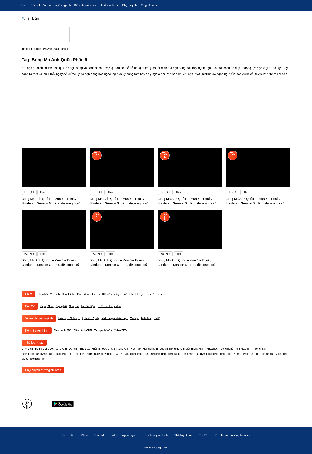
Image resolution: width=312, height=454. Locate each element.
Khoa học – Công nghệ (219, 348)
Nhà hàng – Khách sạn (114, 318)
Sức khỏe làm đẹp (155, 353)
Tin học (134, 318)
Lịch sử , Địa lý (90, 318)
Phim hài (43, 294)
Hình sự (95, 294)
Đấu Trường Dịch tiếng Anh (51, 348)
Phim (23, 5)
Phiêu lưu (127, 294)
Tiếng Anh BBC (63, 330)
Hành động (82, 294)
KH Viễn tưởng (110, 294)
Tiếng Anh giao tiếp (206, 353)
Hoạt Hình (68, 294)
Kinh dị (161, 294)
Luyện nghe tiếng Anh (34, 353)
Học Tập (136, 348)
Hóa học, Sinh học (69, 318)
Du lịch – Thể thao (79, 348)
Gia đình (55, 294)
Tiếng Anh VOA (103, 330)
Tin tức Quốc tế (265, 353)
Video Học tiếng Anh (33, 358)
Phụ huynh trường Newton (140, 5)
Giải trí (96, 348)
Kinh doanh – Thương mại (251, 348)
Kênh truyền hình (85, 5)
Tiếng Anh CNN (83, 330)
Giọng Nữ (61, 306)
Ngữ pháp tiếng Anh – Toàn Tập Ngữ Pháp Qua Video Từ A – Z (85, 353)
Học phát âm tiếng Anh (115, 348)
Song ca (74, 306)
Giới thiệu (68, 435)
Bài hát (35, 5)
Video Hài (281, 353)
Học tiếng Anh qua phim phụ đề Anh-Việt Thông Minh (173, 348)
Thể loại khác (110, 5)
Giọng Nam (47, 306)
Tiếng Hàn (248, 353)
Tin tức (203, 435)
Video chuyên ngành (57, 5)
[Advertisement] (156, 109)
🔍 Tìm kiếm (30, 18)
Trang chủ (27, 48)
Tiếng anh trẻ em (229, 353)
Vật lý (157, 318)
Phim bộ (149, 294)
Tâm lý (139, 294)
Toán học (146, 318)
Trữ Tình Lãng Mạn (109, 306)
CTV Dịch (27, 348)
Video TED (120, 330)
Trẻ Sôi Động (88, 306)
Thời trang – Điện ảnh (180, 353)
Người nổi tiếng (133, 353)
